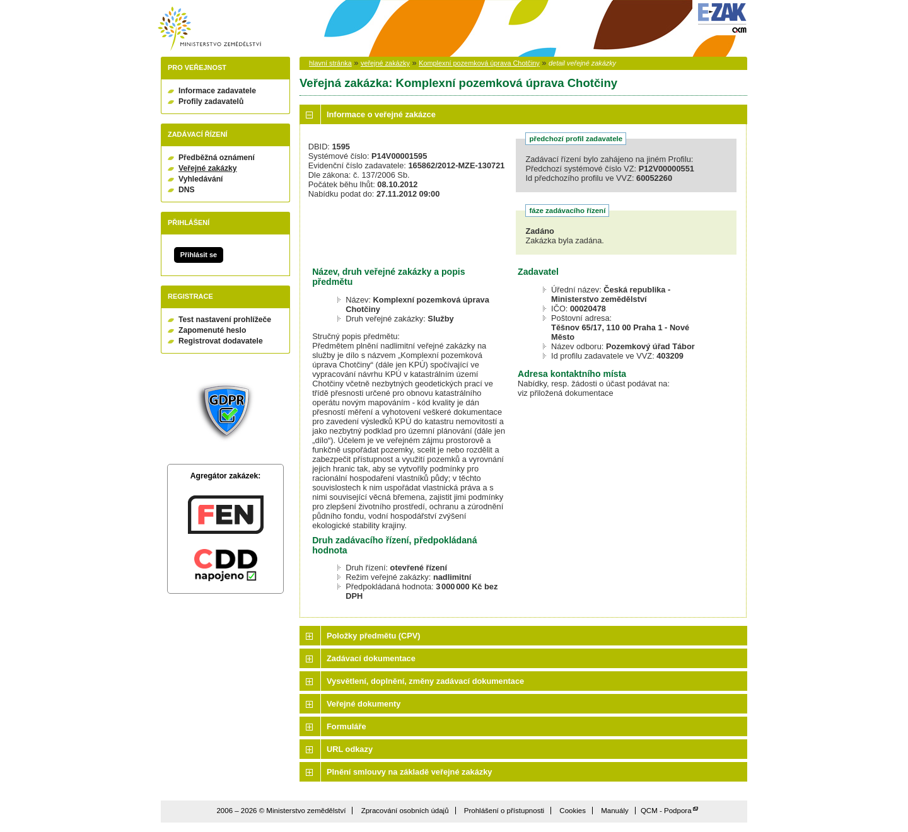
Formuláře (346, 726)
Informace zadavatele (217, 90)
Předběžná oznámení (216, 157)
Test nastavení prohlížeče (224, 319)
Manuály (615, 810)
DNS (186, 189)
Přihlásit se (198, 254)
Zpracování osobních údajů (405, 810)
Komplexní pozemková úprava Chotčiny (479, 63)
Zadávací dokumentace (371, 658)
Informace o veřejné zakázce (381, 114)
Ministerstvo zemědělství (209, 28)
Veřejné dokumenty (363, 703)
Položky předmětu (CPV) (374, 635)
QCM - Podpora (666, 810)
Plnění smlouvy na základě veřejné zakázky (409, 772)
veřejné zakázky (385, 63)
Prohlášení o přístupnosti (504, 810)
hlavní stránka (330, 63)
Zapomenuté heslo (212, 330)
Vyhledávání (200, 179)
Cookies (572, 810)
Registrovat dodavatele (220, 341)
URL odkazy (350, 749)
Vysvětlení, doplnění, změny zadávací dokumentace (425, 681)
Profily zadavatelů (210, 101)
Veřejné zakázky (207, 168)
